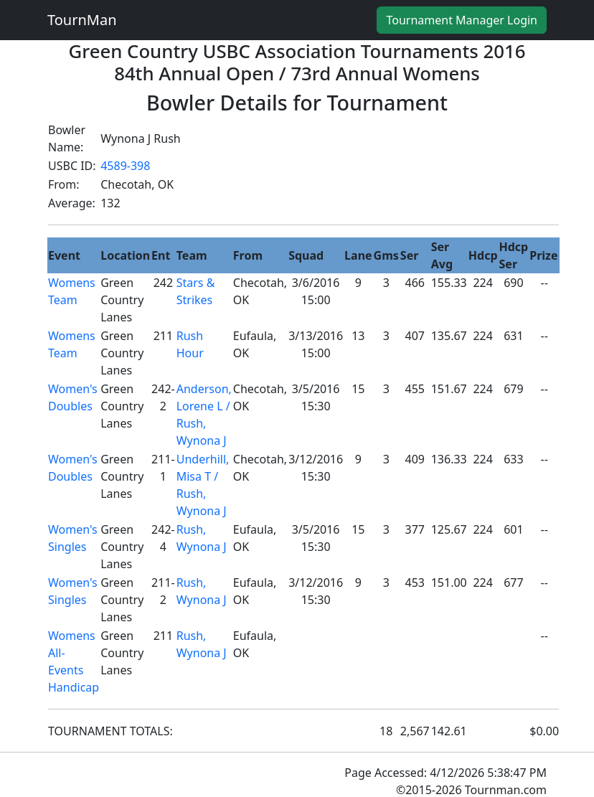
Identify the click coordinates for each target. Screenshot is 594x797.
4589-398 (125, 166)
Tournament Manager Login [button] (461, 20)
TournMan (82, 19)
